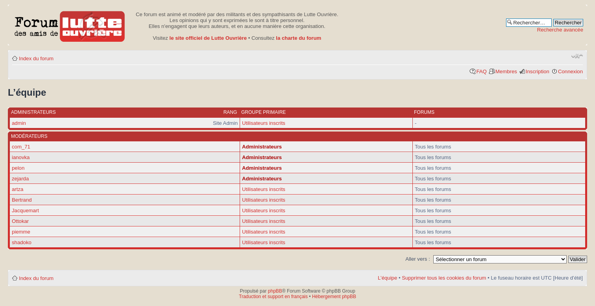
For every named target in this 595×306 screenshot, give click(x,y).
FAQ (481, 71)
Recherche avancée (560, 30)
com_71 (21, 147)
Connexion (570, 71)
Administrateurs (262, 147)
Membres (506, 71)
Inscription (537, 71)
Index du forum (36, 58)
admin (19, 123)
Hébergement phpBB (334, 296)
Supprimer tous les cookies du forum (444, 278)
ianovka (21, 157)
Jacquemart (25, 210)
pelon (18, 168)
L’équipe (387, 278)
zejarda (20, 179)
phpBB (275, 291)
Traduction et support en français (273, 296)
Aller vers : (417, 259)
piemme (21, 232)
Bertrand (22, 200)
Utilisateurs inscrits (263, 123)
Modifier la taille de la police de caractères (577, 55)
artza (17, 189)
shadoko (21, 242)
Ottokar (20, 221)
